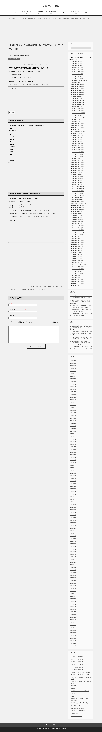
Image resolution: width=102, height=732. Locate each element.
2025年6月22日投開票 (78, 140)
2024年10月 (73, 408)
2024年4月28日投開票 (78, 255)
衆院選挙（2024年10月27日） (80, 203)
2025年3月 (73, 395)
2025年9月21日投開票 (78, 111)
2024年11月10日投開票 (78, 199)
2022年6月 (73, 481)
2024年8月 (73, 413)
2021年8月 (73, 507)
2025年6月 (73, 387)
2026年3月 (73, 363)
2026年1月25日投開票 (78, 78)
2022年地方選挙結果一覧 (77, 670)
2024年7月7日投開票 (77, 236)
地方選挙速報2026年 (26, 13)
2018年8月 (73, 602)
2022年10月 (73, 471)
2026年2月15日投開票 (78, 72)
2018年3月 (73, 615)
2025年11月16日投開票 (78, 95)
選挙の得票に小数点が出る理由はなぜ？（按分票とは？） (45, 213)
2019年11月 (73, 562)
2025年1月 (73, 400)
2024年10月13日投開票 (78, 210)
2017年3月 (73, 646)
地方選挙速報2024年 (51, 13)
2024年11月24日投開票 (78, 195)
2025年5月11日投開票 (78, 152)
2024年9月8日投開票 (77, 220)
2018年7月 (73, 604)
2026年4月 (73, 361)
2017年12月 (73, 622)
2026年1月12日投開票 (78, 82)
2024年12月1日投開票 (78, 193)
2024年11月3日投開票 (78, 201)
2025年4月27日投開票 (78, 154)
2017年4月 (73, 643)
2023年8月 (73, 444)
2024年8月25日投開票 (78, 224)
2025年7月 (73, 384)
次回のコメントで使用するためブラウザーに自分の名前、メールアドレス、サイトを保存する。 (34, 322)
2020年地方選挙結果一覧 (77, 665)
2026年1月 (73, 368)
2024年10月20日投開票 (78, 208)
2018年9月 (73, 599)
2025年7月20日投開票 (78, 130)
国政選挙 (73, 688)
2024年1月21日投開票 (78, 283)
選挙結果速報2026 (51, 5)
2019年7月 (73, 573)
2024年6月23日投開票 (78, 240)
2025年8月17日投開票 (78, 121)
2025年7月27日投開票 (78, 127)
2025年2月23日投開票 (78, 173)
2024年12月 (73, 403)
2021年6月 (73, 513)
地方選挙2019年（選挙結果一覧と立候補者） (38, 84)
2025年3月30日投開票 (78, 162)
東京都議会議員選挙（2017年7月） (79, 703)
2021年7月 (73, 510)
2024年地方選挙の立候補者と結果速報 (80, 675)
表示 (13, 113)
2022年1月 (73, 494)
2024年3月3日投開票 (77, 271)
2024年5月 (73, 421)
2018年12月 (73, 591)
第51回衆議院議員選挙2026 (78, 711)
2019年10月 (73, 565)
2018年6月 (73, 607)
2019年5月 (73, 578)
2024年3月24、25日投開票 (79, 265)
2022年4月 (73, 486)
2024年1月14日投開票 (78, 286)
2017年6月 (73, 638)
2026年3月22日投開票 (78, 64)
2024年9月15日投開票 (78, 218)
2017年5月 (73, 641)
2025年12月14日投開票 (78, 86)
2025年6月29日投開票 (78, 138)
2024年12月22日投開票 (78, 187)
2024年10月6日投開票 (78, 212)
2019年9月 (73, 567)
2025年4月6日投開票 (77, 160)
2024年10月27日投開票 (78, 205)
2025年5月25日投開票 (78, 148)
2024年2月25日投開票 (78, 273)
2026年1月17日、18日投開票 (79, 80)
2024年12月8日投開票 (78, 191)
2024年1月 (73, 431)
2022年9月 (73, 473)
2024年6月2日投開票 (77, 247)
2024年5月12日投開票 (78, 253)
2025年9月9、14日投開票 (78, 113)
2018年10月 (73, 596)
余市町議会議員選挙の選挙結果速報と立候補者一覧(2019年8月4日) (28, 290)
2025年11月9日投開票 (78, 97)
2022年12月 (73, 465)
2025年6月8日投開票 (77, 144)
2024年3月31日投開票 (78, 263)
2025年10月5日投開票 (78, 107)
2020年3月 (73, 552)
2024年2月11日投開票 (78, 277)
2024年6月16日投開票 (78, 242)
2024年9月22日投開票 (78, 216)
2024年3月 (73, 426)
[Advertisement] (51, 31)
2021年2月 (73, 523)
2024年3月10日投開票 (78, 269)
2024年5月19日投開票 (78, 251)
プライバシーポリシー (51, 725)
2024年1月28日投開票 (78, 281)
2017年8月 (73, 633)
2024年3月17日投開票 (78, 267)
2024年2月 (73, 429)
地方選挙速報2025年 (39, 13)
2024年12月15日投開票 (78, 189)
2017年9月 (73, 630)
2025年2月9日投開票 (77, 177)
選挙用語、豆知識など (76, 716)
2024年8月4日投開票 (77, 228)
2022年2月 (73, 492)
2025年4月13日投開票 (78, 158)
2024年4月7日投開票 (77, 261)
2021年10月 (73, 502)
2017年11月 (73, 625)
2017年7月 (73, 636)
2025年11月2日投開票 (78, 99)
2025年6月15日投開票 (78, 142)
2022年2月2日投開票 (77, 179)
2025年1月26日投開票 (78, 181)
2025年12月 (73, 371)
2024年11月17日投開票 (78, 197)
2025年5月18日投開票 (78, 150)
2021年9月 (73, 505)
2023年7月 (73, 447)
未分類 (72, 696)
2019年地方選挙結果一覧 (14, 59)
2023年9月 (73, 442)
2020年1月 (73, 557)
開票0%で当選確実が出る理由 (41, 210)
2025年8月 (73, 382)
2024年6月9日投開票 (77, 244)
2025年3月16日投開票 (78, 166)
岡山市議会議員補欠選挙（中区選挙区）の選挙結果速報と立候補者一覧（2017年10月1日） (81, 343)
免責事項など (87, 13)
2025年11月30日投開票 (78, 91)
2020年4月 (73, 549)
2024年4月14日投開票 (78, 259)
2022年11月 (73, 468)
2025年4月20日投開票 (78, 156)
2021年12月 (73, 497)
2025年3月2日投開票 (77, 171)
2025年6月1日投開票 (77, 146)
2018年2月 (73, 617)
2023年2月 (73, 460)
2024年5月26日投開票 (78, 249)
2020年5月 (73, 547)
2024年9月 (73, 410)
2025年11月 (73, 374)
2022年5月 (73, 484)
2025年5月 (73, 389)
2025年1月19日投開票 (78, 183)
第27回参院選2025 (75, 706)
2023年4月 (73, 455)
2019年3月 (73, 583)
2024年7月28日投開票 (78, 230)
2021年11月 (73, 499)
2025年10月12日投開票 (78, 105)
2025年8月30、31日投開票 (79, 117)
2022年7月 (73, 478)
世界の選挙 (73, 686)
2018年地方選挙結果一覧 (77, 659)
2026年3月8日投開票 (77, 68)
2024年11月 (73, 405)
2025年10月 (73, 376)
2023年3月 (73, 458)
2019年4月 (73, 581)
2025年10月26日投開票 (78, 101)
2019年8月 (73, 570)
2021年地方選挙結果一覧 (77, 667)
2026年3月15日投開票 (78, 66)
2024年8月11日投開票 (78, 226)
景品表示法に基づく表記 (75, 13)
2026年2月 (73, 366)
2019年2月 (73, 586)
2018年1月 (73, 620)
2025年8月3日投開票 (77, 125)
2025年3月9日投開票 (77, 169)
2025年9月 (73, 379)
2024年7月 (73, 416)
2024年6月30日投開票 (78, 238)
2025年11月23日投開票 (78, 93)
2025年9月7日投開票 (77, 115)
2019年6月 (73, 575)
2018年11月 (73, 594)
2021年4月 (73, 518)
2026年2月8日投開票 (77, 74)
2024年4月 (73, 423)
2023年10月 (73, 439)
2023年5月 (73, 452)
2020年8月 (73, 539)
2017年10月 (73, 628)
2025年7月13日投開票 (78, 134)
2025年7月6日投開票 (77, 136)
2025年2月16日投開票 (78, 175)
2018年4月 (73, 612)
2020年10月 (73, 533)
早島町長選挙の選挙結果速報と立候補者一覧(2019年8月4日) (46, 286)
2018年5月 (73, 609)
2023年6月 (73, 450)
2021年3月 (73, 520)
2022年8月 (73, 476)
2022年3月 (73, 489)
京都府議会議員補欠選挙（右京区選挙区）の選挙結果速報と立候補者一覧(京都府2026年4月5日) (81, 302)
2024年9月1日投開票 (77, 222)
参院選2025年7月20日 (79, 132)
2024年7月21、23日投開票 (79, 232)
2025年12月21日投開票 (78, 84)
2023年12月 (73, 434)
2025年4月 (73, 392)
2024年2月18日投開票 (78, 275)
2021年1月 (73, 526)
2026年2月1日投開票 (77, 76)
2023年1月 (73, 463)
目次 (63, 13)
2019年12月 (73, 560)
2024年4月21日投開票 (78, 257)
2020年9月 (73, 536)
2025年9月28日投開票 (78, 109)
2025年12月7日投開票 (78, 88)
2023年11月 (73, 437)
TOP (14, 13)
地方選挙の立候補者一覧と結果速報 (80, 691)
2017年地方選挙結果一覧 (77, 657)
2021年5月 (73, 515)
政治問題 (73, 694)
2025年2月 (73, 397)
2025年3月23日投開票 (78, 164)
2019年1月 (73, 588)
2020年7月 (73, 541)
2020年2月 (73, 554)
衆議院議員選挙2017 (76, 714)
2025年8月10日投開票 (78, 123)
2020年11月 (73, 531)
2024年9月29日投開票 (78, 214)
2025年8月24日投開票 (78, 119)
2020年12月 (73, 528)
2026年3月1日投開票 (77, 70)
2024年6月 (73, 418)
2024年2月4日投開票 (77, 279)
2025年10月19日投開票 (78, 103)
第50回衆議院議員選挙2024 (78, 708)
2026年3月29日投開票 (78, 62)
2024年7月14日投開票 (78, 234)
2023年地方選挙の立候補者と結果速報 (80, 672)
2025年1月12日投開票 (78, 185)
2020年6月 (73, 544)
